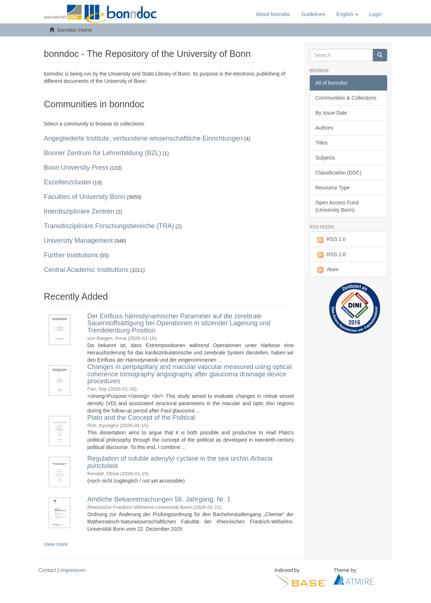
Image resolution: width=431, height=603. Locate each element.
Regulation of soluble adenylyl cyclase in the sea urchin (179, 462)
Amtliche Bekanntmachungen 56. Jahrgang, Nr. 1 (158, 499)
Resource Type (333, 188)
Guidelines (313, 14)
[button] (347, 14)
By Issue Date (331, 113)
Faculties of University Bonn (84, 196)
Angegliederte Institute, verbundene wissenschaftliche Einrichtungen (143, 138)
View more (56, 544)
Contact (47, 570)
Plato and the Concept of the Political (141, 417)
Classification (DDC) (339, 173)
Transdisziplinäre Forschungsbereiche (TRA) (109, 226)
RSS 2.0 (331, 254)
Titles (322, 143)
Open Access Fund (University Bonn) (337, 206)
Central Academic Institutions (86, 269)
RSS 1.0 (331, 239)
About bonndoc (273, 14)
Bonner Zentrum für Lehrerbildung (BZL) (102, 153)
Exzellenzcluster (67, 182)
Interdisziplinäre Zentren (79, 211)
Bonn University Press (76, 167)
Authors (324, 128)
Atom (327, 269)
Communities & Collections (346, 98)
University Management (78, 240)
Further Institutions (71, 255)
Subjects (325, 158)
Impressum (72, 570)
